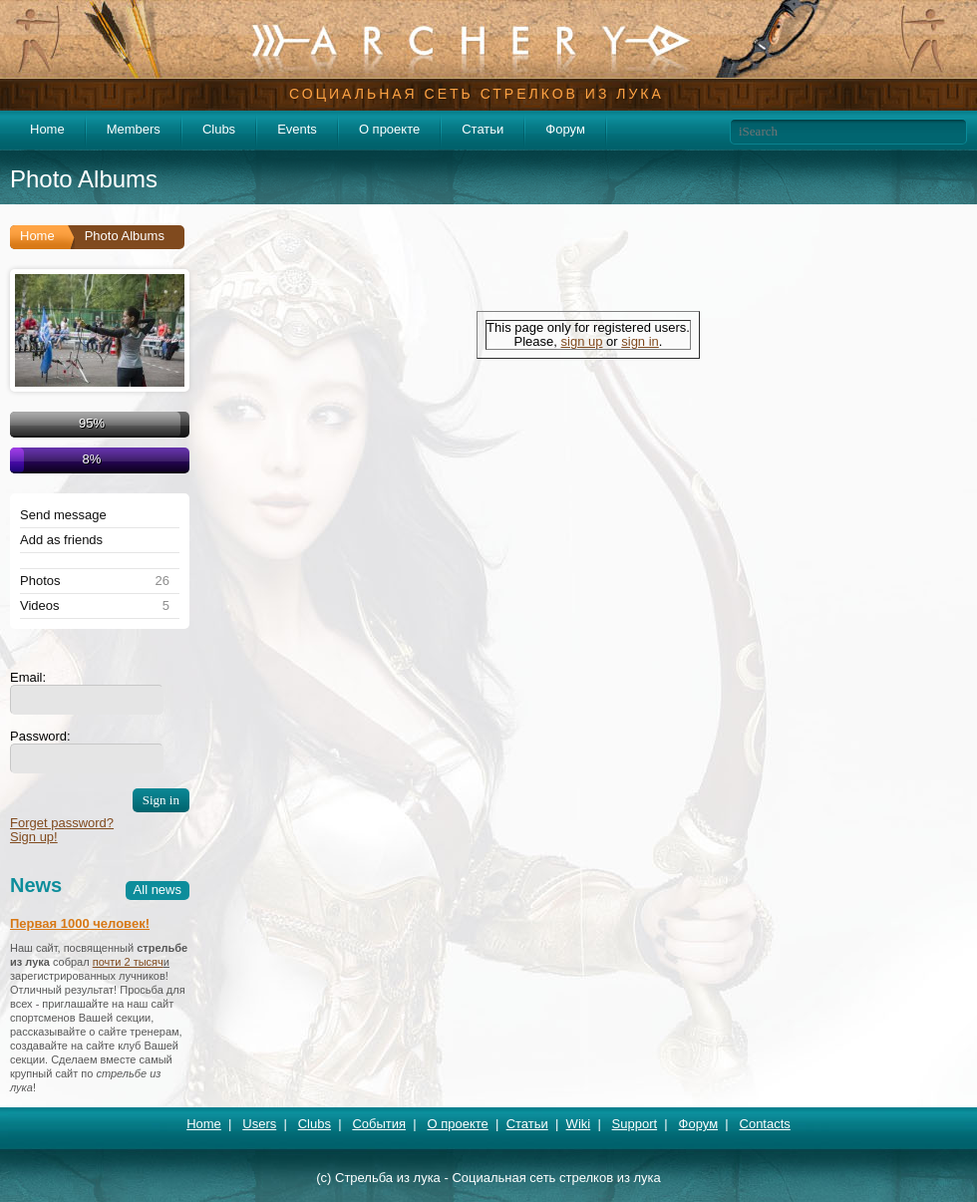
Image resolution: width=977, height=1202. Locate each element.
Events (297, 129)
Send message (63, 515)
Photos (40, 581)
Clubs (218, 129)
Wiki (578, 1123)
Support (635, 1123)
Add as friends (61, 540)
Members (134, 129)
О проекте (389, 129)
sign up (582, 341)
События (379, 1123)
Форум (565, 129)
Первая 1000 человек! (80, 923)
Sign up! (34, 836)
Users (259, 1123)
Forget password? (62, 822)
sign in (640, 341)
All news (157, 889)
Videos (40, 606)
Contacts (765, 1123)
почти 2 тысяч (128, 962)
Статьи (482, 129)
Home (47, 129)
